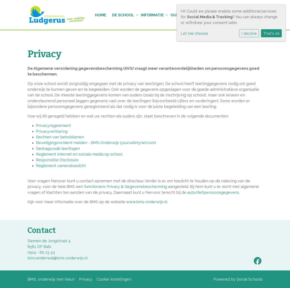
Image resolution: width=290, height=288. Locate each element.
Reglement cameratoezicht (61, 165)
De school (123, 15)
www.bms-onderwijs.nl (146, 202)
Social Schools (250, 279)
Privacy (85, 279)
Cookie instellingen (114, 279)
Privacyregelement (53, 125)
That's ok (271, 33)
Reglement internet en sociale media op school (79, 154)
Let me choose (194, 33)
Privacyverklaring (52, 131)
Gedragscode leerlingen (58, 148)
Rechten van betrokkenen (60, 137)
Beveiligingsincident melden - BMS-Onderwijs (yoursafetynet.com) (96, 143)
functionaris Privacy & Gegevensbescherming (125, 186)
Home (100, 15)
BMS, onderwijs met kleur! (51, 279)
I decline (249, 33)
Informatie (152, 15)
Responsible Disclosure (57, 160)
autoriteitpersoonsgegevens (213, 192)
